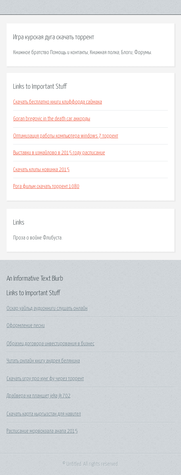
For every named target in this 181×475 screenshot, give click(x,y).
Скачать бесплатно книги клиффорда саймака (57, 102)
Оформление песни (26, 325)
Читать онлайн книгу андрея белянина (43, 361)
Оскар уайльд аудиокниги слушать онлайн (47, 308)
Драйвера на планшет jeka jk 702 (38, 395)
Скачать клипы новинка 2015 (41, 169)
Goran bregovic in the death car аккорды (51, 118)
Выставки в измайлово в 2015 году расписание (59, 152)
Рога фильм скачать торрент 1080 (46, 186)
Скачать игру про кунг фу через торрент (45, 378)
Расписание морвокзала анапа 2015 (42, 431)
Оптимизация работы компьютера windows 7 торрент (65, 136)
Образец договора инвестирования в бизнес (50, 343)
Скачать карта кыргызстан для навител (44, 414)
